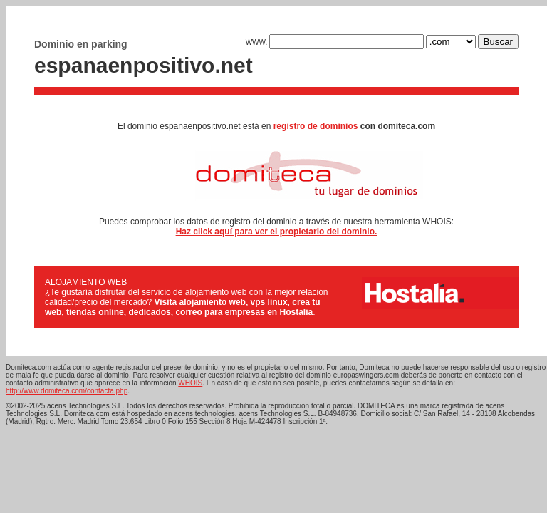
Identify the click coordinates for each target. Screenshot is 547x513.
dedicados (149, 312)
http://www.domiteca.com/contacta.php (66, 391)
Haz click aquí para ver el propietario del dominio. (276, 232)
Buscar (498, 41)
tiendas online (95, 312)
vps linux (269, 302)
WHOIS (190, 383)
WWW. (335, 42)
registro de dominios (316, 126)
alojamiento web (212, 302)
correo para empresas (219, 312)
